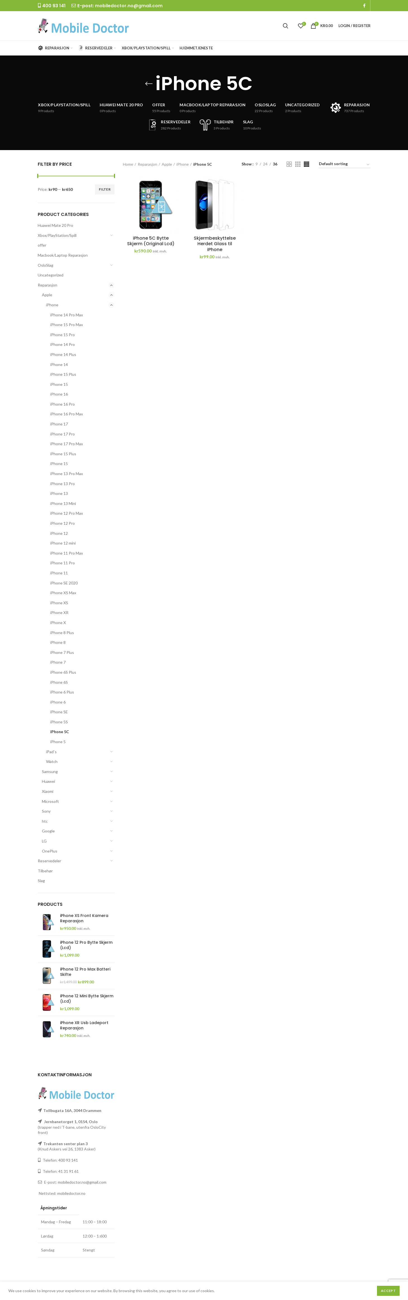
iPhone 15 (59, 384)
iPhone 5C (59, 731)
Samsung (50, 771)
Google (48, 831)
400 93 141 (68, 1160)
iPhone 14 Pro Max (66, 314)
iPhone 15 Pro (62, 334)
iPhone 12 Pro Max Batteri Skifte (85, 972)
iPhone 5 (58, 741)
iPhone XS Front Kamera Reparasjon (84, 918)
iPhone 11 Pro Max (66, 553)
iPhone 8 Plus (62, 632)
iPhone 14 (59, 364)
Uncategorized (50, 275)
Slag (41, 880)
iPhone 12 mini (63, 543)
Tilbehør (45, 870)
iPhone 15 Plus (63, 374)
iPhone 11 (59, 572)
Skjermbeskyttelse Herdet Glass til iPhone (215, 244)
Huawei (48, 781)
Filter (105, 189)
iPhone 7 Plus (62, 652)
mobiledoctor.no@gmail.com (129, 6)
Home (128, 164)
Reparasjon (47, 285)
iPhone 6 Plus (62, 692)
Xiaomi (47, 791)
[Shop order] (344, 164)
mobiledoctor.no (71, 1193)
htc (45, 821)
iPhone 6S (59, 682)
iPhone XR (59, 612)
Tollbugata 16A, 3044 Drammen (72, 1110)
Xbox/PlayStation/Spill (57, 235)
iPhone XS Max (63, 592)
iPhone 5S (59, 721)
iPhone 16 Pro (62, 404)
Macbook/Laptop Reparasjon (63, 255)
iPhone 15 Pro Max (66, 324)
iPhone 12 (59, 533)
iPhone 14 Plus (63, 354)
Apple (47, 294)
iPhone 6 (58, 702)
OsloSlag (45, 265)
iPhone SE (59, 711)
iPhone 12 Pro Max (66, 513)
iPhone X (58, 622)
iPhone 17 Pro (62, 434)
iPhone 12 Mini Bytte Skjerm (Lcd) (86, 998)
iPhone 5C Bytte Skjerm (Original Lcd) (151, 241)
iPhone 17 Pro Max (66, 443)
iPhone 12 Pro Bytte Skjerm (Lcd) (86, 945)
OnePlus (49, 851)
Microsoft (50, 801)
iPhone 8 (58, 642)
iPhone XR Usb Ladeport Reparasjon (84, 1025)
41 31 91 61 (68, 1171)
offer (42, 245)
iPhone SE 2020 (64, 583)
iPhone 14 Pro (62, 344)
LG (44, 841)
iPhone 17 (59, 424)
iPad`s (51, 751)
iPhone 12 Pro (62, 523)
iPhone (52, 304)
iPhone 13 (59, 493)
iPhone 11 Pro (62, 562)
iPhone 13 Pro (62, 483)
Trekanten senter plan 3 (65, 1143)
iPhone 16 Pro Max (66, 413)
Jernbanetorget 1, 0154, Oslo (70, 1121)
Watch (52, 761)
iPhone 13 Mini (63, 503)
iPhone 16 (59, 394)
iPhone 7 (58, 662)
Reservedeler (49, 860)
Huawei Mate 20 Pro (55, 225)
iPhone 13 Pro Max (66, 473)
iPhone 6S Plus (63, 672)
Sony (46, 811)
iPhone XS (59, 602)
